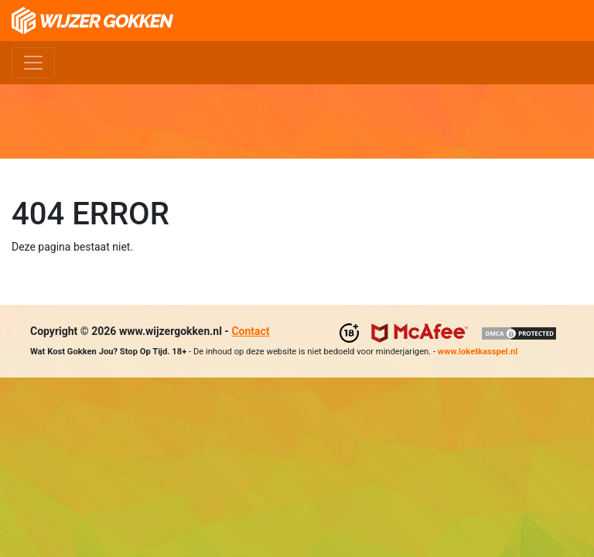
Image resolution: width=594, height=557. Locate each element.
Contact (250, 331)
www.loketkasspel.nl (477, 352)
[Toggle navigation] (33, 62)
